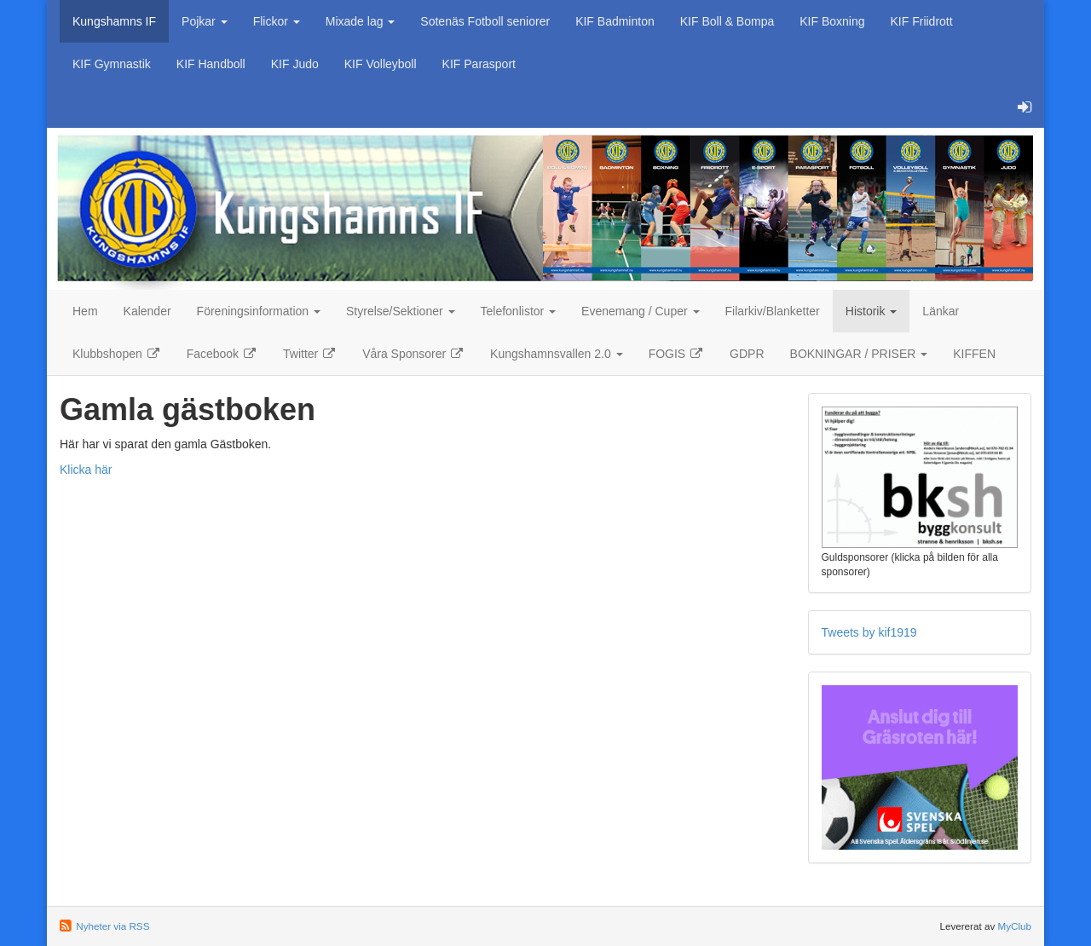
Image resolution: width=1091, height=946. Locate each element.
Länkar (940, 311)
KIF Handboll (210, 64)
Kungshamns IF (114, 21)
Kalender (147, 311)
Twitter (310, 354)
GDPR (747, 354)
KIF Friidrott (922, 21)
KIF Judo (295, 64)
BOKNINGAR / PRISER (859, 354)
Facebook (222, 354)
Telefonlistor (519, 311)
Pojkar (205, 21)
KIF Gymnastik (111, 64)
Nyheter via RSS (112, 926)
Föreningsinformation (258, 311)
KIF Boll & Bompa (727, 21)
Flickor (276, 21)
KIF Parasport (479, 64)
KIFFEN (974, 354)
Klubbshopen (116, 354)
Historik (872, 311)
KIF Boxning (831, 21)
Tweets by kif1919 (869, 632)
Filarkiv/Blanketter (772, 311)
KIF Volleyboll (380, 64)
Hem (85, 311)
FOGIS (676, 354)
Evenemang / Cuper (640, 311)
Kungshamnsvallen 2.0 (556, 354)
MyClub (1014, 926)
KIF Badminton (615, 21)
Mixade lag (360, 21)
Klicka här (86, 469)
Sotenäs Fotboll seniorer (485, 21)
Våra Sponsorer (413, 354)
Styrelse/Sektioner (400, 311)
